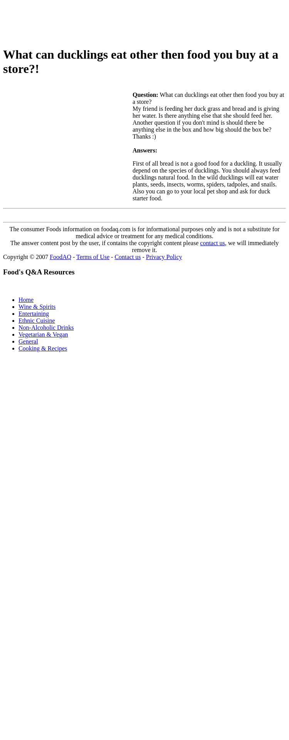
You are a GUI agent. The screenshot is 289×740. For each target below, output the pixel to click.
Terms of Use (92, 257)
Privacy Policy (164, 257)
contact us (212, 243)
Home (26, 299)
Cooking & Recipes (42, 348)
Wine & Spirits (36, 306)
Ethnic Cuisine (36, 320)
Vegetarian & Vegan (43, 334)
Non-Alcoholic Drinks (46, 327)
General (28, 341)
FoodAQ (60, 257)
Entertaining (33, 313)
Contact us (127, 257)
